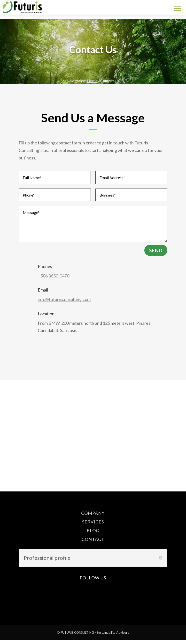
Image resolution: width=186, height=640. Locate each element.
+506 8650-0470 (53, 275)
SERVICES (93, 521)
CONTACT (93, 539)
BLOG (93, 530)
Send (156, 250)
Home (92, 80)
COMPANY (93, 513)
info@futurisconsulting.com (64, 299)
